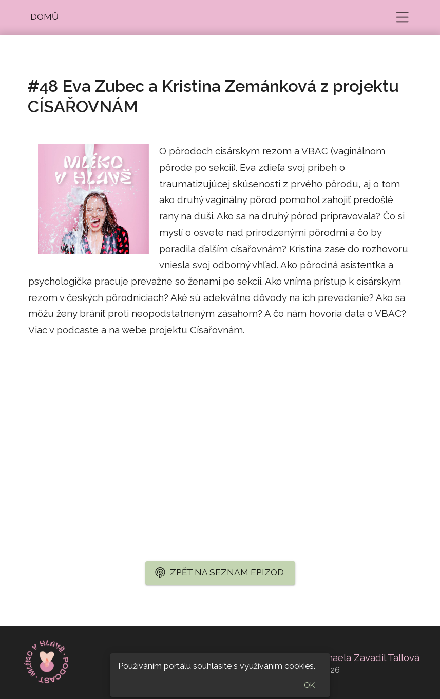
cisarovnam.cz (59, 362)
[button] (44, 17)
